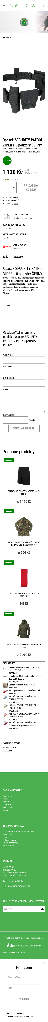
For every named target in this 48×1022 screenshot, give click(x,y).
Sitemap (5, 810)
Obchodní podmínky (9, 840)
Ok (42, 908)
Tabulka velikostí (8, 845)
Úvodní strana (7, 796)
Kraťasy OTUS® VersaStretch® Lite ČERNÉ (24, 492)
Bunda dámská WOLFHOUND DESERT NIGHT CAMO (24, 646)
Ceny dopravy (7, 834)
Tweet (8, 305)
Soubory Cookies (8, 807)
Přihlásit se (6, 799)
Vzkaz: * (6, 389)
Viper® (15, 203)
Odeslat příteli (24, 428)
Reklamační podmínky (10, 843)
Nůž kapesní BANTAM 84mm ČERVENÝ (24, 690)
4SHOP (38, 946)
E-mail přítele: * (9, 377)
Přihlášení (24, 999)
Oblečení (11, 148)
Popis (5, 256)
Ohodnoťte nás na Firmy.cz (14, 952)
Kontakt (5, 837)
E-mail (5, 907)
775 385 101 (11, 5)
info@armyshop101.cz (16, 5)
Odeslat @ (18, 256)
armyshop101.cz (17, 938)
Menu (8, 37)
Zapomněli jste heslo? (15, 1013)
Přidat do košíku (31, 187)
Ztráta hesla (7, 804)
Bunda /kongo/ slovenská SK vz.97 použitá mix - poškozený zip (24, 544)
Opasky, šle (19, 148)
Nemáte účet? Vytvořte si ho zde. (20, 1016)
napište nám (7, 750)
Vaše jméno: (8, 354)
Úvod (4, 148)
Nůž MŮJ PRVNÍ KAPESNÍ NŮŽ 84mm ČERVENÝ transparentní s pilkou (24, 724)
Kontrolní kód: (9, 414)
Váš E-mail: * (8, 366)
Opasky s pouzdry (31, 148)
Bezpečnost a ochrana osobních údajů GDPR (18, 831)
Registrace (6, 801)
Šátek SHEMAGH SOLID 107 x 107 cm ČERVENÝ (23, 595)
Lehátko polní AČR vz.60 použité (22, 684)
